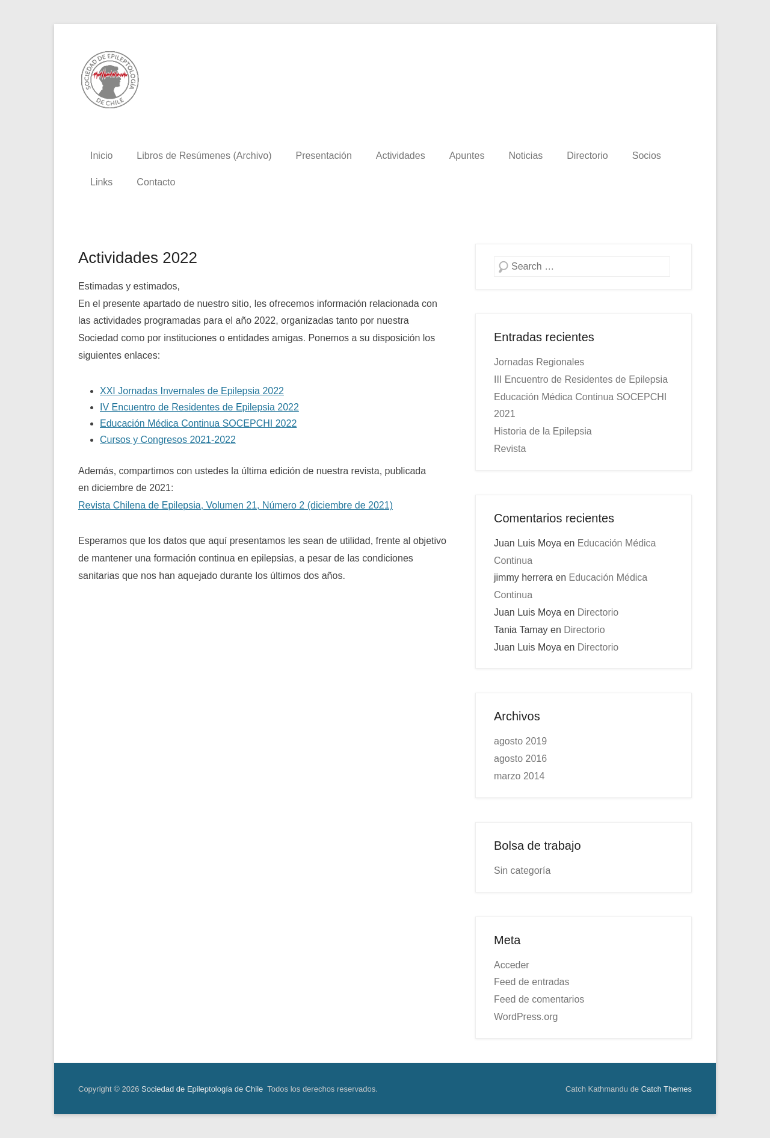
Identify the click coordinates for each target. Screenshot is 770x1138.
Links (101, 182)
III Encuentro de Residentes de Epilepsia (581, 379)
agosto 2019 (520, 741)
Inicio (101, 155)
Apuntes (467, 155)
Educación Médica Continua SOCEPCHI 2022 (198, 423)
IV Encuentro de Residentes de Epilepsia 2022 (199, 407)
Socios (646, 155)
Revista (510, 449)
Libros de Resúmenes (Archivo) (204, 155)
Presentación (323, 155)
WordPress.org (526, 1017)
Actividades (400, 155)
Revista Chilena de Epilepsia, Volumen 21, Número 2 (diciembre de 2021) (235, 505)
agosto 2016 (520, 758)
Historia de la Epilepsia (543, 431)
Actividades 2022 (137, 258)
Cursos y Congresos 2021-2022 (168, 439)
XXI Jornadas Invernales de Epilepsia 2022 (192, 391)
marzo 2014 (519, 776)
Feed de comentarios (539, 999)
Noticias (525, 155)
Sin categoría (522, 870)
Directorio (587, 155)
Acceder (511, 965)
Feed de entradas (531, 982)
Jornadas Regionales (539, 362)
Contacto (156, 182)
